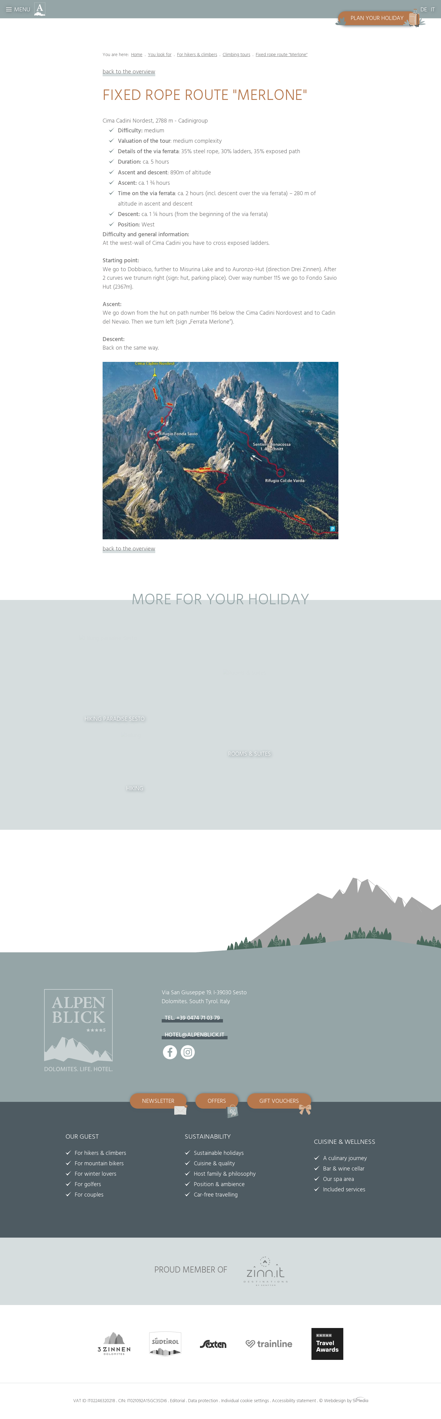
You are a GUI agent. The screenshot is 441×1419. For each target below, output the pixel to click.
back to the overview (129, 73)
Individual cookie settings (245, 1401)
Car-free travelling (216, 1195)
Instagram (188, 1052)
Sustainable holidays (219, 1153)
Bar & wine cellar (343, 1169)
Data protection (203, 1401)
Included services (344, 1190)
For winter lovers (95, 1174)
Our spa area (338, 1180)
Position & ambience (219, 1185)
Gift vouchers (279, 1101)
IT (433, 10)
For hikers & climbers (100, 1153)
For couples (89, 1195)
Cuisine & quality (214, 1164)
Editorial (177, 1401)
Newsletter (158, 1101)
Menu (22, 10)
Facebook (170, 1052)
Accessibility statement (294, 1401)
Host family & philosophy (225, 1174)
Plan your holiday (377, 19)
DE (423, 10)
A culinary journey (345, 1159)
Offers (217, 1101)
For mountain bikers (99, 1164)
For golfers (88, 1185)
